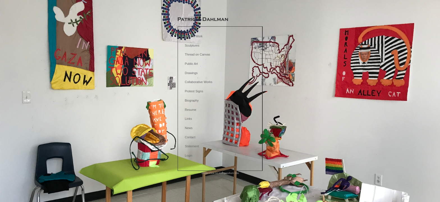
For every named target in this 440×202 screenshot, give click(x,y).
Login (188, 155)
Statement (192, 146)
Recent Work (194, 36)
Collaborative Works (198, 82)
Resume (190, 109)
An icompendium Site (227, 173)
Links (188, 118)
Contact (190, 137)
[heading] (203, 19)
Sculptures (192, 45)
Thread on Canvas (197, 54)
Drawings (191, 73)
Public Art (191, 63)
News (189, 128)
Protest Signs (194, 91)
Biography (192, 100)
